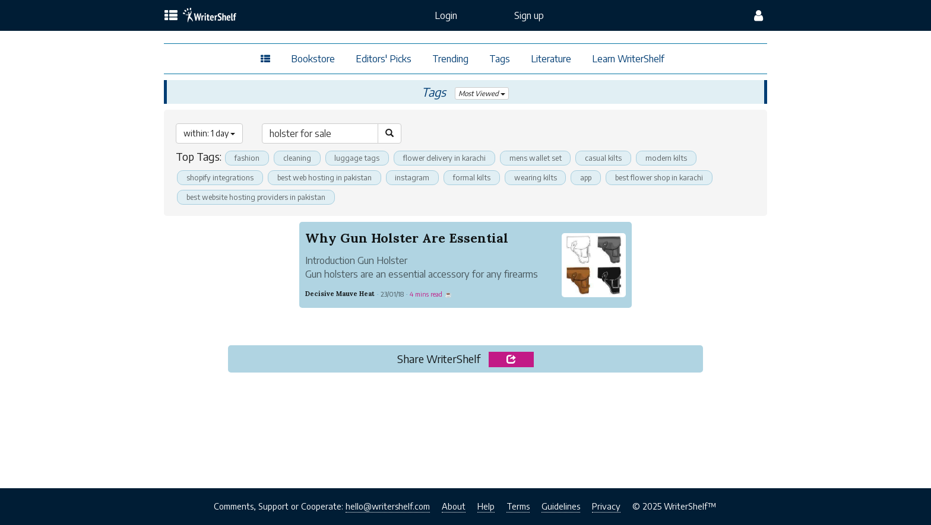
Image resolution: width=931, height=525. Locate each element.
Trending (450, 59)
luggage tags (358, 158)
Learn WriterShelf (628, 59)
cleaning (298, 158)
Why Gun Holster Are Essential (408, 238)
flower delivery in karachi (447, 158)
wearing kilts (546, 177)
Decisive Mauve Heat (340, 293)
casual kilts (608, 158)
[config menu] (758, 15)
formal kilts (480, 177)
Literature (551, 59)
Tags (499, 59)
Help (486, 506)
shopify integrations (221, 177)
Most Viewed (482, 93)
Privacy (606, 506)
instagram (419, 177)
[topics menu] (171, 16)
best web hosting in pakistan (329, 177)
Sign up (529, 15)
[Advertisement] (465, 427)
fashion (247, 158)
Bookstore (313, 59)
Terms (518, 506)
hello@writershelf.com (388, 506)
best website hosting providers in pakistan (259, 197)
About (454, 506)
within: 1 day (209, 133)
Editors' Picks (383, 59)
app (598, 177)
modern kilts (672, 158)
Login (446, 15)
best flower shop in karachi (675, 177)
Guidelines (561, 506)
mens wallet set (540, 158)
